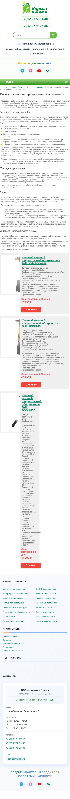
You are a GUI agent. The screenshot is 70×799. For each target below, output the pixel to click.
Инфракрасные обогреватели (16, 612)
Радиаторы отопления (13, 621)
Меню (7, 82)
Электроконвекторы (45, 612)
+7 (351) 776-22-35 (15, 747)
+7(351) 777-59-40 (35, 19)
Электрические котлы (46, 616)
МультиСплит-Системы (46, 594)
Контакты (7, 640)
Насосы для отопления (46, 621)
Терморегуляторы (44, 607)
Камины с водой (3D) (45, 598)
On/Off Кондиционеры (46, 589)
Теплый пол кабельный (13, 603)
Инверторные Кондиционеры (16, 594)
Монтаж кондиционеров (14, 589)
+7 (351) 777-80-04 (15, 738)
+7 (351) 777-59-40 (15, 743)
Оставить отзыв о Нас (13, 651)
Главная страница (11, 636)
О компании (8, 647)
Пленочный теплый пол (46, 603)
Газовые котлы (9, 616)
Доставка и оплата (11, 643)
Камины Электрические (14, 598)
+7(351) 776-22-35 (35, 26)
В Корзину (31, 310)
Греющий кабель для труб (14, 607)
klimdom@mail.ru (16, 759)
